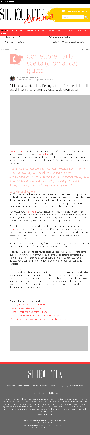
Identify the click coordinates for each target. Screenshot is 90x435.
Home (2, 49)
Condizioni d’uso (76, 386)
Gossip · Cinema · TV (9, 1)
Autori (19, 386)
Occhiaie (14, 151)
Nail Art (30, 30)
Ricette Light (60, 37)
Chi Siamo (11, 386)
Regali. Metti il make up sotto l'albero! (29, 311)
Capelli (22, 30)
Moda (37, 30)
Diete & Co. (51, 30)
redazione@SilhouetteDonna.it (39, 425)
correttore (44, 154)
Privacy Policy (63, 386)
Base (16, 49)
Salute (3, 34)
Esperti (26, 386)
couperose (15, 229)
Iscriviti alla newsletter (77, 11)
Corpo (16, 30)
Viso (10, 30)
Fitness (43, 30)
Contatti (35, 386)
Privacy (52, 386)
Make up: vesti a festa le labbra (26, 308)
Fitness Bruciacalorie (67, 42)
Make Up (4, 30)
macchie (23, 151)
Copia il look (15, 42)
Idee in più (12, 37)
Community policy (39, 393)
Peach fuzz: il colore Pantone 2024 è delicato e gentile (37, 315)
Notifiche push (54, 393)
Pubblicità (44, 386)
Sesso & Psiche (71, 30)
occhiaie (32, 211)
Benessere (60, 30)
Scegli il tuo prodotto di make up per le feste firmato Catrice (40, 319)
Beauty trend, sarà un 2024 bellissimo (29, 304)
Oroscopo (82, 30)
